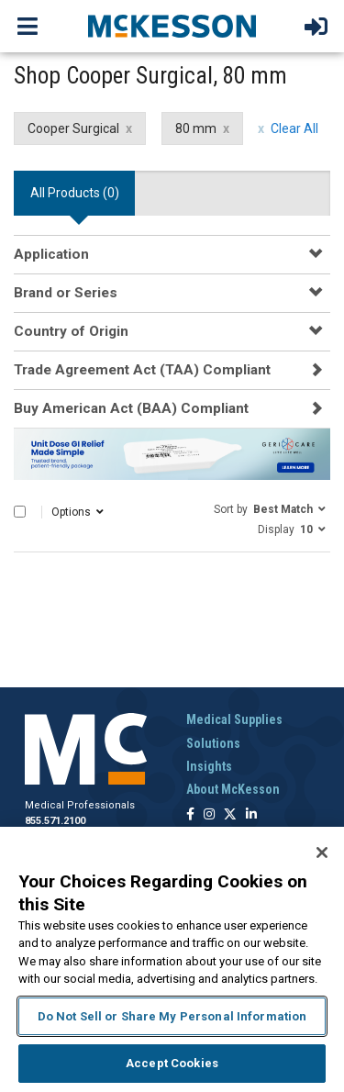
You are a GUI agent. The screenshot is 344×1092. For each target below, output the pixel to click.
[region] (172, 959)
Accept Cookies (172, 1063)
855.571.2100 (55, 821)
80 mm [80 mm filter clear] (195, 128)
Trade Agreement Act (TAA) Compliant (142, 370)
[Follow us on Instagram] (209, 815)
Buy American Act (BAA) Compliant (131, 408)
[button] (270, 508)
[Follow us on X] (230, 815)
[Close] (322, 852)
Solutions (213, 743)
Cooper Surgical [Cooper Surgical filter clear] (73, 128)
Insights (209, 766)
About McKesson (233, 789)
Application (51, 254)
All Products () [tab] (74, 192)
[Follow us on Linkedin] (251, 815)
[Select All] (20, 512)
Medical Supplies (234, 719)
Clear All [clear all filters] (294, 128)
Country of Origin (71, 331)
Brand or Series (65, 292)
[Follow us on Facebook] (190, 815)
